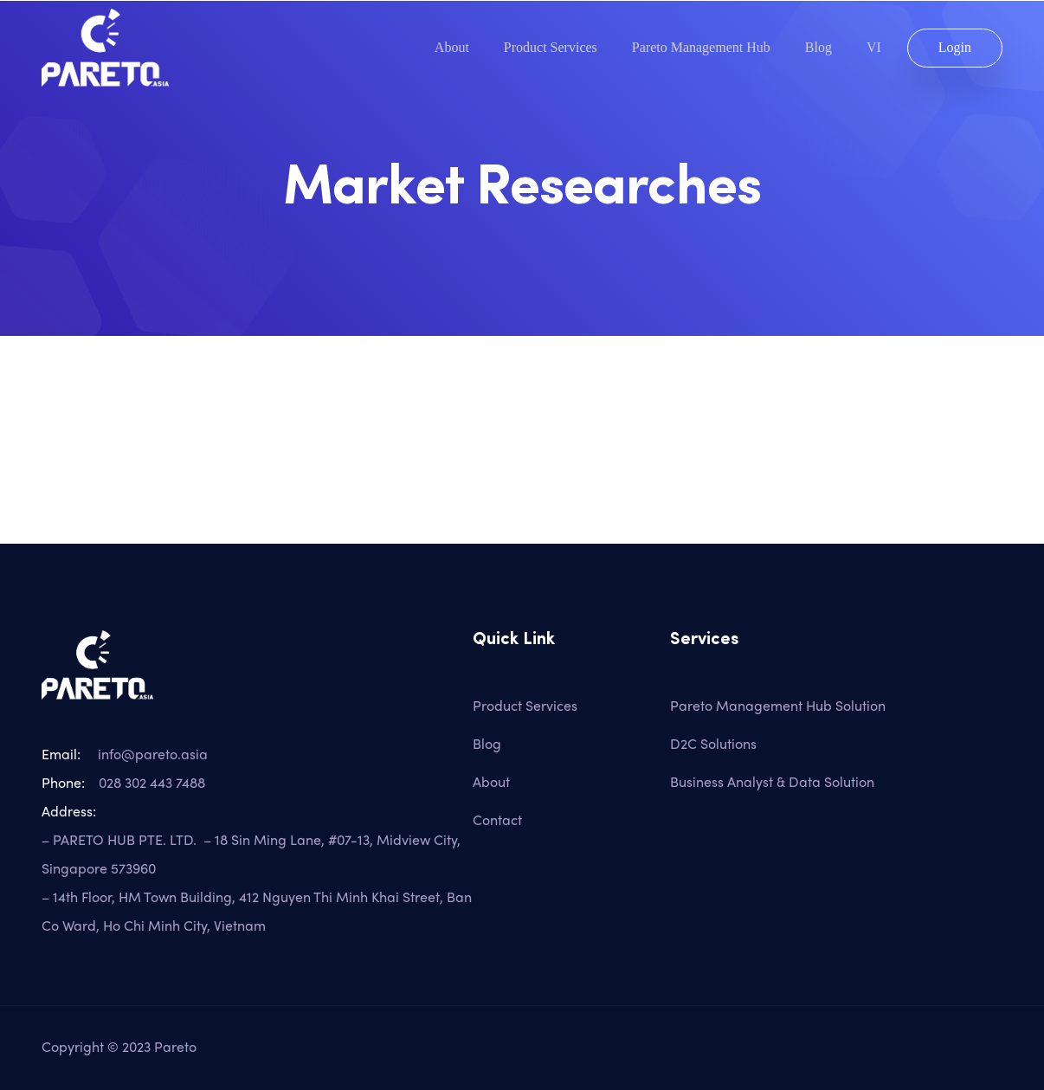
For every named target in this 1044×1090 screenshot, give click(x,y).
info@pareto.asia (149, 754)
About (452, 48)
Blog (818, 48)
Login (954, 47)
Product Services (550, 48)
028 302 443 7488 (152, 782)
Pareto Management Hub (701, 48)
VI (874, 48)
